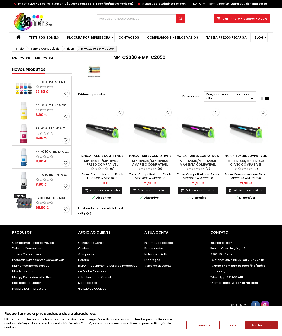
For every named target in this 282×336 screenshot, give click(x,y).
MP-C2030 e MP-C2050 (33, 58)
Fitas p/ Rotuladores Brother (32, 277)
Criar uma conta (255, 4)
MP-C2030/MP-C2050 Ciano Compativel (246, 163)
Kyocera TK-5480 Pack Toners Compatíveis (53, 198)
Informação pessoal (159, 243)
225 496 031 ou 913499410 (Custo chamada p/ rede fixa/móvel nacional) (81, 4)
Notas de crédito (156, 254)
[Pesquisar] (141, 18)
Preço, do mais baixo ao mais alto (230, 96)
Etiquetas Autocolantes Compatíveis (38, 260)
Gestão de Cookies (92, 288)
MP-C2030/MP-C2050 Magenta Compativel (198, 163)
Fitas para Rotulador (26, 283)
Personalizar (202, 325)
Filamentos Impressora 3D (31, 266)
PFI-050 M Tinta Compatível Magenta (53, 128)
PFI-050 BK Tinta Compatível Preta (53, 175)
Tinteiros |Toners (44, 37)
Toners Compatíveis (26, 254)
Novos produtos (28, 69)
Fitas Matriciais (22, 271)
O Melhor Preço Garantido (97, 277)
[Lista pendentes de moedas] (199, 3)
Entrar (234, 4)
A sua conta (156, 232)
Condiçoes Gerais (91, 243)
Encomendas (153, 248)
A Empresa (86, 254)
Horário (83, 260)
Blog (259, 37)
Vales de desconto (158, 266)
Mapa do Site (87, 283)
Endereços (152, 260)
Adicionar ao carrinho (102, 190)
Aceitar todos (261, 325)
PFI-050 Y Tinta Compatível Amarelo (53, 105)
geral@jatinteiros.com (170, 4)
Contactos (129, 37)
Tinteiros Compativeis (27, 248)
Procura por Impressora (88, 37)
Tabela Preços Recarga (226, 37)
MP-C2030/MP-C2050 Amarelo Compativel (150, 163)
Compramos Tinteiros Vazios (172, 37)
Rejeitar (231, 325)
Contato (219, 232)
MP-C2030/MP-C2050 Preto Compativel (102, 163)
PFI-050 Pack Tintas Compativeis (53, 82)
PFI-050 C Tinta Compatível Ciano (53, 151)
